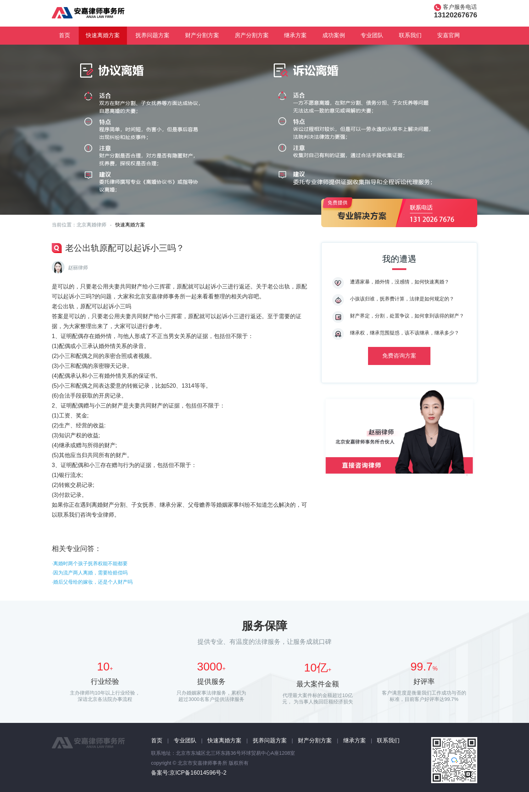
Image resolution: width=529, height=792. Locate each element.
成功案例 (333, 35)
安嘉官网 (448, 35)
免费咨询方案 (399, 356)
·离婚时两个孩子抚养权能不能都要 (90, 563)
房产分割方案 (252, 35)
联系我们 (410, 35)
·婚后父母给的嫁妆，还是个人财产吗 (92, 582)
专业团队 (372, 35)
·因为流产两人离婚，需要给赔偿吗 (90, 572)
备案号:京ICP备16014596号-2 (189, 773)
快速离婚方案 (103, 35)
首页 (64, 35)
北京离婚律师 (91, 225)
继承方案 (295, 35)
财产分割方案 (202, 35)
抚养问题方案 (152, 35)
